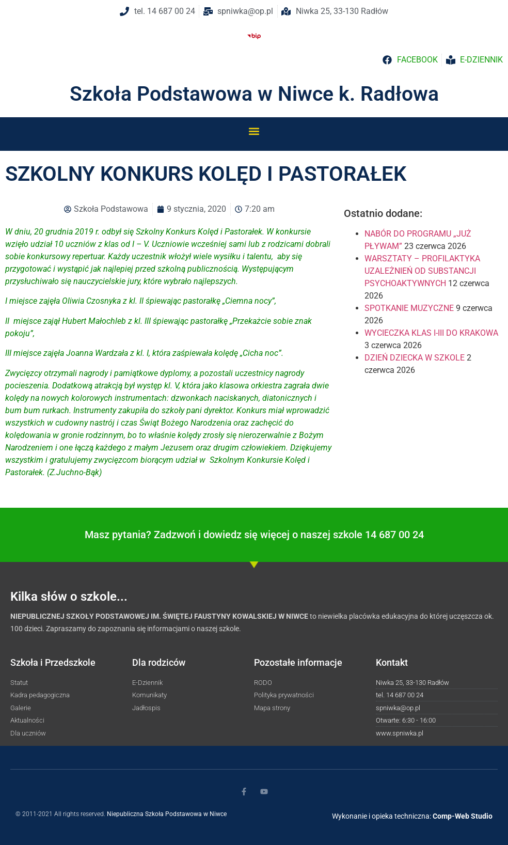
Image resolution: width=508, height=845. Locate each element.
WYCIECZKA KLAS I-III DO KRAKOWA (431, 333)
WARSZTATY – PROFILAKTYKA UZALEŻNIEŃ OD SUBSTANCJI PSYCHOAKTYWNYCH (422, 271)
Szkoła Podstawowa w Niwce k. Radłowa (254, 94)
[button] (254, 130)
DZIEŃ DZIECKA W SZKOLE (414, 358)
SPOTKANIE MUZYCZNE (409, 308)
